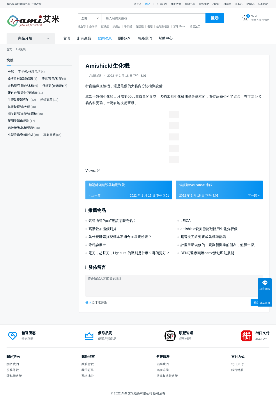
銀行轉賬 (237, 370)
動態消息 (105, 38)
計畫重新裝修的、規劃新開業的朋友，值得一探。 (219, 245)
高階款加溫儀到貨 (102, 229)
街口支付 (237, 364)
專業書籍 (49, 135)
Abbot (215, 3)
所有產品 (84, 38)
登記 (147, 3)
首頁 (67, 38)
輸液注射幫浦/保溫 (20, 78)
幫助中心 (190, 3)
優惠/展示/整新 (52, 78)
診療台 (117, 26)
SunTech (263, 3)
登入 (88, 302)
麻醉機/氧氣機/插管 (21, 128)
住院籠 (140, 26)
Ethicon (227, 3)
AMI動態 (95, 75)
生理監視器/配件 (19, 99)
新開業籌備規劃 (18, 120)
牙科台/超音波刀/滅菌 (22, 92)
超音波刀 (195, 26)
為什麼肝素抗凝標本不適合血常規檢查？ (120, 237)
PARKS (250, 3)
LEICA (238, 3)
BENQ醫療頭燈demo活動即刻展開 (207, 253)
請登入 (138, 3)
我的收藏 (176, 3)
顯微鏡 (105, 26)
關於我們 (13, 364)
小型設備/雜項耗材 (20, 135)
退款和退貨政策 (167, 376)
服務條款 (13, 370)
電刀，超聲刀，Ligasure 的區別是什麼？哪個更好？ (129, 253)
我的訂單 (87, 370)
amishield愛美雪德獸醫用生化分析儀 (208, 229)
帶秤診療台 (97, 245)
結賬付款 (87, 364)
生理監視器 (163, 26)
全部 (11, 71)
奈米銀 (94, 26)
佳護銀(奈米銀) (52, 85)
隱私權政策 (14, 376)
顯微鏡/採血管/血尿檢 (22, 113)
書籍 (150, 26)
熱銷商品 (46, 99)
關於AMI (124, 38)
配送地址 (87, 376)
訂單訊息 (162, 3)
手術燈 (129, 26)
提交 (256, 302)
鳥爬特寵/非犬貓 (19, 106)
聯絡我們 (204, 3)
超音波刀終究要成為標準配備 (203, 237)
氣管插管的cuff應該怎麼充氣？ (112, 221)
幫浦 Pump (180, 26)
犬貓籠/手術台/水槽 (21, 85)
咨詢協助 (162, 370)
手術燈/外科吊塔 (29, 71)
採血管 (82, 26)
